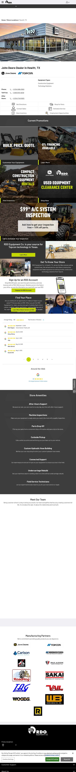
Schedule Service (59, 109)
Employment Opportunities (59, 113)
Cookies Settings (8, 759)
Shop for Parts (59, 104)
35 (43, 320)
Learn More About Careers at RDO (23, 310)
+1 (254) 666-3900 (18, 89)
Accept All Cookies (52, 759)
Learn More (23, 255)
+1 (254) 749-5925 (18, 98)
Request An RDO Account (23, 290)
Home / (4, 20)
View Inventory (21, 113)
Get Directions (21, 104)
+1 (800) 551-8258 (18, 93)
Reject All (67, 759)
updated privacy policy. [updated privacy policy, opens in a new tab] (52, 755)
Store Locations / (13, 20)
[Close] (73, 753)
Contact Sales (21, 109)
